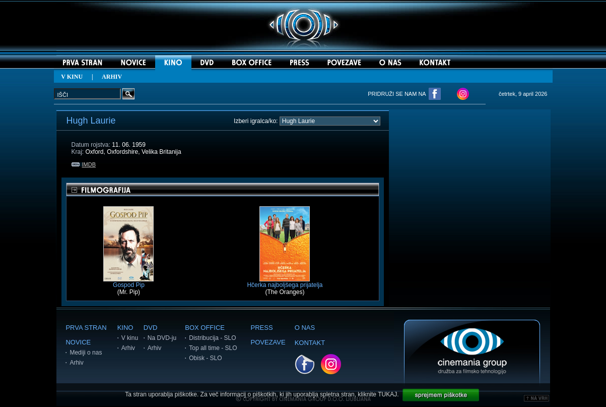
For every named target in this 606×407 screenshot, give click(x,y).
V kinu (129, 337)
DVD (150, 327)
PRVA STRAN (85, 327)
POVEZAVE (268, 342)
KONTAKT (310, 342)
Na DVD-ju (162, 337)
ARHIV (112, 76)
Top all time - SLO (213, 348)
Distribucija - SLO (212, 337)
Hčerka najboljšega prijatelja (284, 282)
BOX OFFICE (205, 327)
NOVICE (78, 342)
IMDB (84, 164)
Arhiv (76, 362)
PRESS (262, 327)
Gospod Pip (128, 282)
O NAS (305, 327)
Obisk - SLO (205, 358)
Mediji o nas (86, 352)
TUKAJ (387, 394)
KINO (125, 327)
